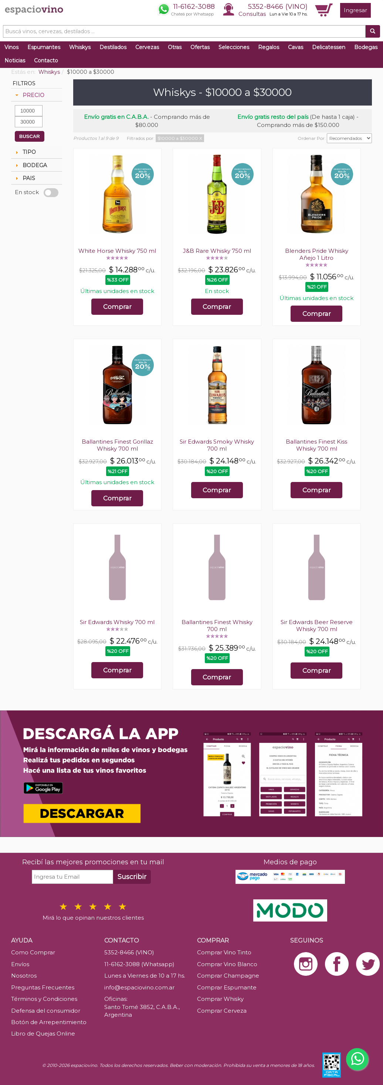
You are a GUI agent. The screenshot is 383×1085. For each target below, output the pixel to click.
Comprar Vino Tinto (224, 952)
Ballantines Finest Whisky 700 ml (217, 626)
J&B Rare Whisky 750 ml (217, 250)
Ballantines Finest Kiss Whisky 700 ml (316, 445)
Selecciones (233, 47)
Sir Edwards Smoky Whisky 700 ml (217, 445)
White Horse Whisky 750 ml (117, 250)
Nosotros (24, 975)
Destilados (112, 47)
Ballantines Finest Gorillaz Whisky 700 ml (117, 445)
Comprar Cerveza (222, 1010)
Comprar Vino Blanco (227, 964)
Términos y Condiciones (44, 998)
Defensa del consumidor (45, 1010)
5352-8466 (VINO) (278, 7)
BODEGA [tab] (30, 165)
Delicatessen (328, 47)
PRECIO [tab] (29, 95)
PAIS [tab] (24, 178)
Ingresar (355, 10)
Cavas (295, 47)
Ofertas (200, 47)
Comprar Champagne (228, 975)
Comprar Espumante (227, 987)
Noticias (14, 60)
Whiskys (80, 47)
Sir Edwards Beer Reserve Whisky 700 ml (317, 626)
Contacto (46, 60)
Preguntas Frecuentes (42, 987)
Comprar (117, 306)
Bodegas (365, 47)
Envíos (20, 964)
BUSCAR (29, 136)
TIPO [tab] (25, 152)
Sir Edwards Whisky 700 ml (117, 622)
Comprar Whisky (220, 998)
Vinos (11, 47)
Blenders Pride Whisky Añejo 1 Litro (316, 254)
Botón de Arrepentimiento (49, 1022)
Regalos (268, 47)
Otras (175, 47)
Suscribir (132, 877)
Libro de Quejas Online (43, 1033)
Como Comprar (33, 952)
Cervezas (147, 47)
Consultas (252, 13)
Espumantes (43, 47)
